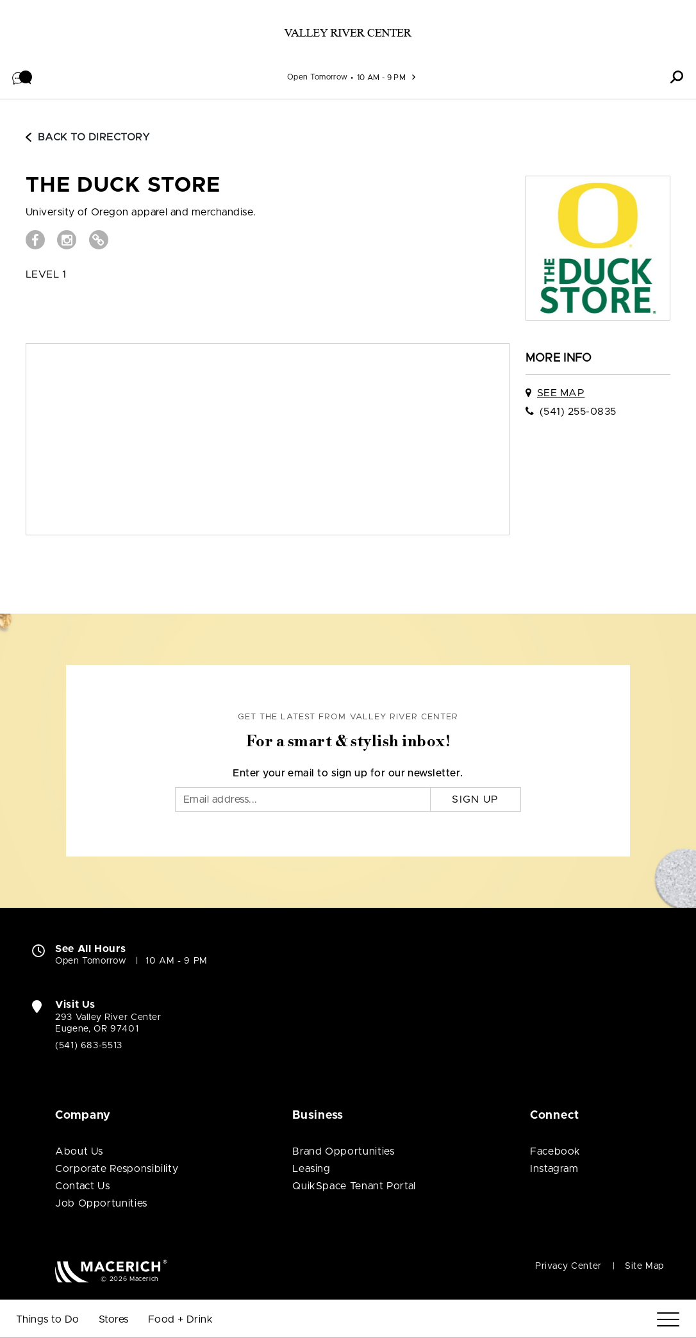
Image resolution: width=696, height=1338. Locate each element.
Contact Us (82, 1186)
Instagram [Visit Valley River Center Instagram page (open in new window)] (554, 1169)
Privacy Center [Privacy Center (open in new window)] (568, 1266)
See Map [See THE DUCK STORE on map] (560, 393)
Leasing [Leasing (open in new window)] (311, 1169)
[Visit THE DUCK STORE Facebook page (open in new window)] (35, 239)
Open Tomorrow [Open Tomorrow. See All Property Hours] (90, 961)
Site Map (644, 1266)
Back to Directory (88, 137)
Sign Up (475, 799)
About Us (79, 1151)
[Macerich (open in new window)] (111, 1271)
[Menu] (668, 1320)
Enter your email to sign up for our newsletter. (348, 773)
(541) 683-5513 (88, 1045)
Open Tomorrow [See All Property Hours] (317, 77)
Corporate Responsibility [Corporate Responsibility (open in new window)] (116, 1169)
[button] (22, 77)
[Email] (303, 799)
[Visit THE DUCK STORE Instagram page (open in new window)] (66, 239)
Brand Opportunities (343, 1151)
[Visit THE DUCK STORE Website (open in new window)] (98, 239)
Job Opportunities (101, 1203)
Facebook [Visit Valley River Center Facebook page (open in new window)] (555, 1151)
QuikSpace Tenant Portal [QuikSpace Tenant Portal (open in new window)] (354, 1186)
